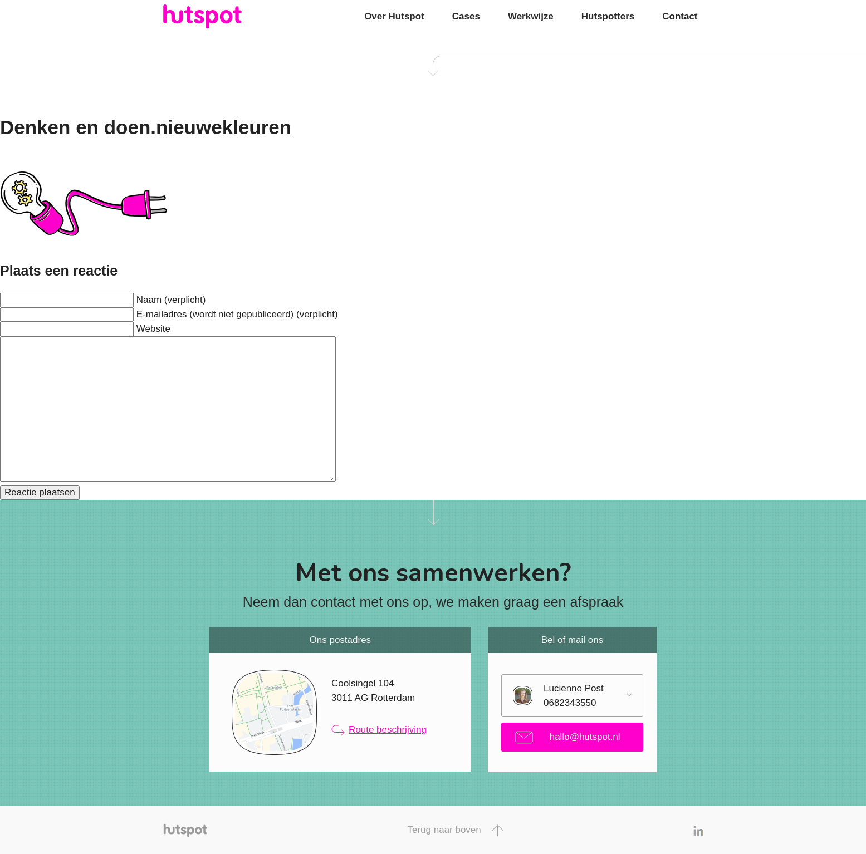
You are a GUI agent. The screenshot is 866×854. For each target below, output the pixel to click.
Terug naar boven (454, 830)
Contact (679, 16)
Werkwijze (531, 16)
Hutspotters (607, 16)
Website (153, 328)
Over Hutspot (394, 16)
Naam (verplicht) (171, 300)
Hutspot (224, 16)
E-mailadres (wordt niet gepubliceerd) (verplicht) (237, 314)
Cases (466, 16)
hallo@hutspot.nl (567, 737)
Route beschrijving (379, 729)
